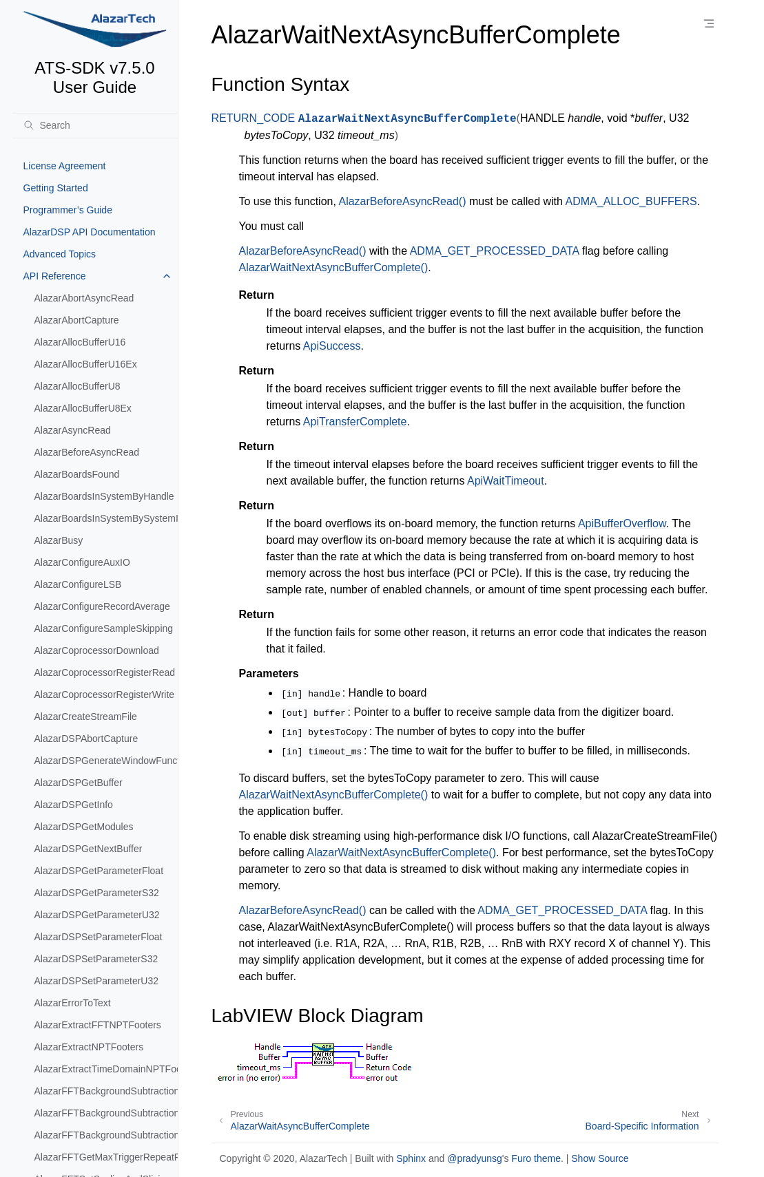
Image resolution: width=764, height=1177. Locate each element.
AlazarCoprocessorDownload (96, 650)
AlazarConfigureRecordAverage (102, 606)
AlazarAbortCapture (76, 320)
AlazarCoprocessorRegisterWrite (104, 694)
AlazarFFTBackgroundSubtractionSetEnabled (106, 1112)
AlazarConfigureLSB (78, 584)
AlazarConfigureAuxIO (82, 562)
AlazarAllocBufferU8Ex (83, 408)
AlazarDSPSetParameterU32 (96, 980)
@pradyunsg (474, 1158)
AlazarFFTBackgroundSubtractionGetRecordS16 (106, 1090)
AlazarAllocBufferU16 (80, 342)
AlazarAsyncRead (72, 430)
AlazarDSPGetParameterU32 (97, 914)
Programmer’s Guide (67, 209)
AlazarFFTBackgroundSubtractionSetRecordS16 (106, 1135)
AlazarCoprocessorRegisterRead (105, 672)
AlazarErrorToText (72, 1002)
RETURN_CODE (253, 118)
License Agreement (64, 165)
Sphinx (411, 1158)
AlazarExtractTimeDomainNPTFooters (106, 1068)
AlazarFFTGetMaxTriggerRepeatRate (106, 1157)
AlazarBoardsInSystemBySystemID (106, 518)
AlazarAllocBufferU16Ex (85, 364)
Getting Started (55, 187)
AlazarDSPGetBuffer (78, 782)
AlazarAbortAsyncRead (84, 298)
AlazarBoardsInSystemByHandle (104, 496)
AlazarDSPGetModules (84, 826)
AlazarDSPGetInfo (73, 804)
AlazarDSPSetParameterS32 (96, 958)
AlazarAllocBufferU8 (77, 386)
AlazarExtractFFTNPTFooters (97, 1024)
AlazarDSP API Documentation (89, 231)
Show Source (599, 1158)
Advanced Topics (59, 253)
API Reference (54, 276)
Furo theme (536, 1158)
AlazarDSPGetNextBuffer (88, 848)
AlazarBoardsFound (77, 474)
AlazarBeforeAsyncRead (87, 452)
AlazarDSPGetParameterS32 (96, 892)
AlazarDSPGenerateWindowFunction (106, 760)
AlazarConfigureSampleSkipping (104, 628)
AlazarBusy (58, 540)
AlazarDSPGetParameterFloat (99, 870)
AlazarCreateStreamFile (85, 716)
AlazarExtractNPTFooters (89, 1046)
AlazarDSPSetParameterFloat (98, 936)
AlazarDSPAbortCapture (86, 738)
